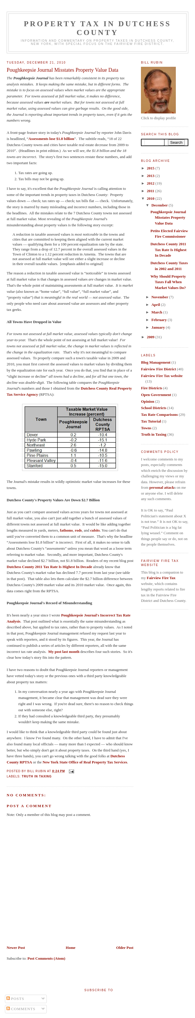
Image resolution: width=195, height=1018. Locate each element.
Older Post (124, 947)
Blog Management (155, 362)
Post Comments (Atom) (46, 958)
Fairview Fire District (158, 369)
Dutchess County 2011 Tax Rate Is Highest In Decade (169, 249)
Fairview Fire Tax (161, 578)
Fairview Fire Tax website (162, 376)
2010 (151, 198)
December (160, 205)
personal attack (161, 487)
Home (70, 947)
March (157, 312)
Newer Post (16, 947)
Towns (146, 428)
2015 (151, 168)
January (158, 327)
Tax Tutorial (151, 421)
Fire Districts (151, 388)
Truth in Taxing (37, 776)
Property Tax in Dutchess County (97, 28)
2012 (151, 183)
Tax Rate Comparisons (159, 414)
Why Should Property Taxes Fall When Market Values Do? (168, 282)
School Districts (153, 408)
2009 (151, 337)
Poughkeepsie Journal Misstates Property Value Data (62, 70)
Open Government (156, 395)
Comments (21, 1009)
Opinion (147, 401)
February (159, 320)
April (156, 304)
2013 (151, 176)
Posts (15, 998)
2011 (151, 191)
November (160, 297)
